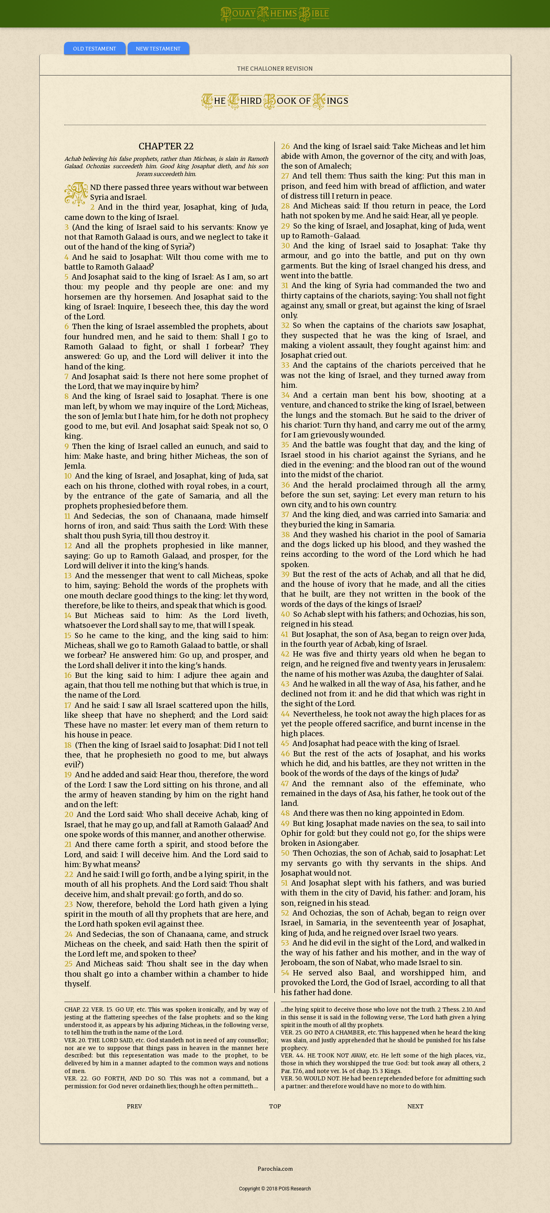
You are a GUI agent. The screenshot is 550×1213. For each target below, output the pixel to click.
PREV (134, 1106)
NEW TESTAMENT (158, 49)
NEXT (416, 1106)
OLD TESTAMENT (94, 49)
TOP (275, 1106)
